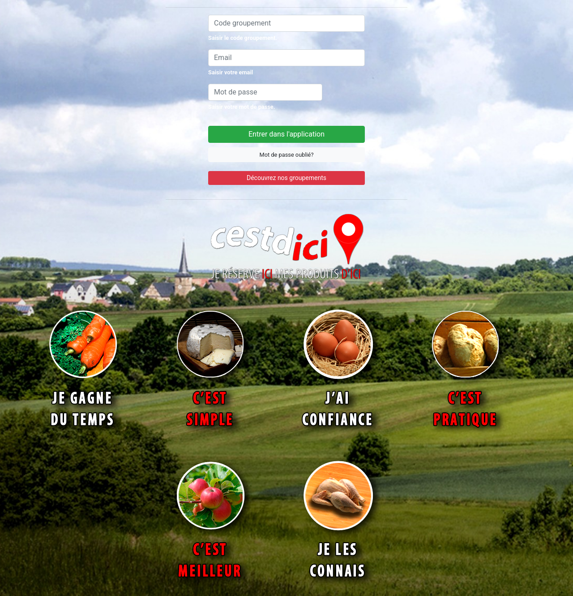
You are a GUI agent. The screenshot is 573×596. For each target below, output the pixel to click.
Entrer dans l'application (286, 134)
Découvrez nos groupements (286, 177)
